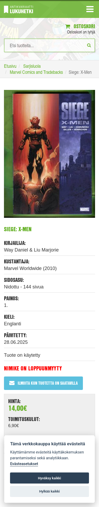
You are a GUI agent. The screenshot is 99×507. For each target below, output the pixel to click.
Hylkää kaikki (49, 491)
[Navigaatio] (90, 10)
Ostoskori (80, 26)
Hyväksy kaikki (49, 478)
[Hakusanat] (49, 45)
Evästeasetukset (24, 464)
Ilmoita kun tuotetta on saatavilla (43, 383)
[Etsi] (89, 45)
